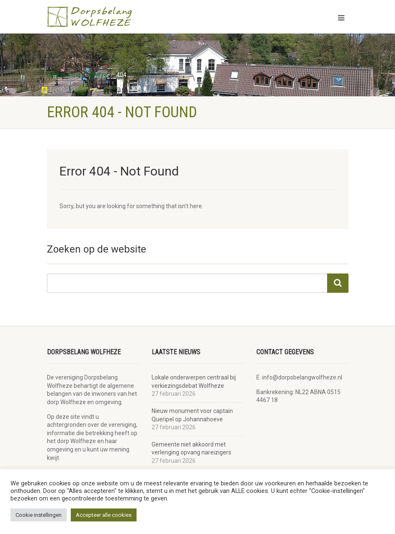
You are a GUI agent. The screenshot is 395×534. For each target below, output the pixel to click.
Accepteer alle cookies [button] (104, 515)
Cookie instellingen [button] (38, 515)
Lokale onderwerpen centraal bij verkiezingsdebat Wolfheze (194, 381)
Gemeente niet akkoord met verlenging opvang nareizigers (191, 448)
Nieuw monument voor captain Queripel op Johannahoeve (192, 415)
